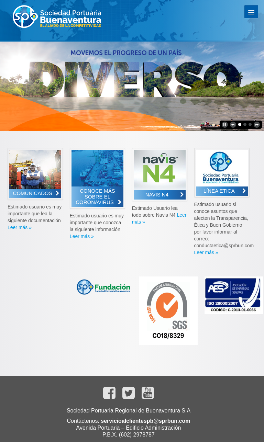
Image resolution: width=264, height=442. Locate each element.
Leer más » (20, 227)
